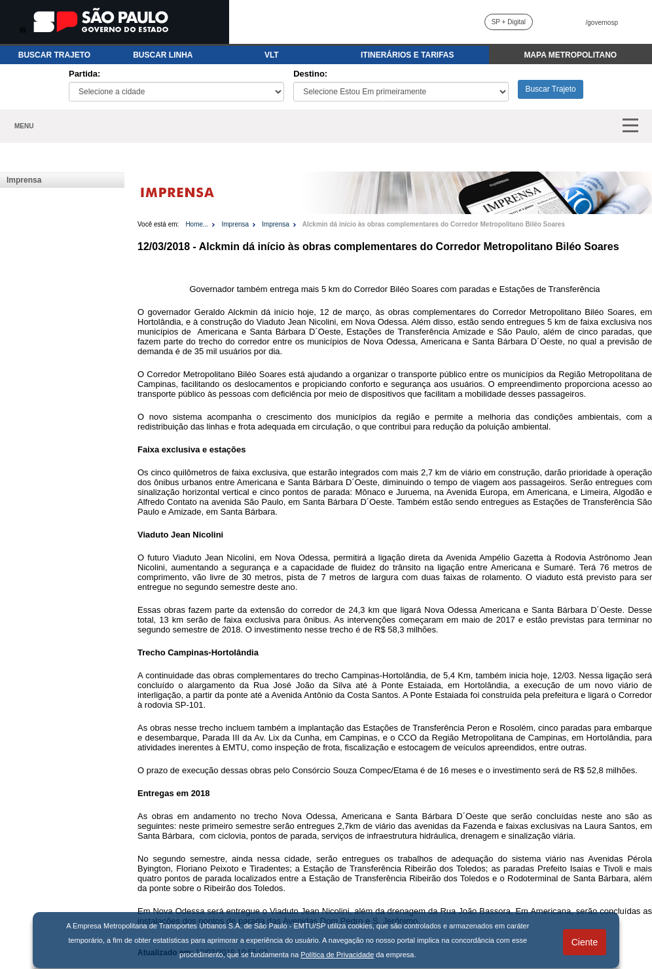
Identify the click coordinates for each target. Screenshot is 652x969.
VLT (271, 55)
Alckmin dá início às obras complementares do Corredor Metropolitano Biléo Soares (433, 224)
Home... (196, 224)
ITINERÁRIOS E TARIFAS (407, 55)
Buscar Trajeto (550, 89)
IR (23, 30)
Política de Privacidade (337, 955)
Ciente (584, 942)
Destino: (310, 74)
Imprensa (24, 180)
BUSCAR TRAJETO (54, 55)
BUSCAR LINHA (162, 55)
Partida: (84, 74)
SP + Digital (509, 22)
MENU (23, 126)
